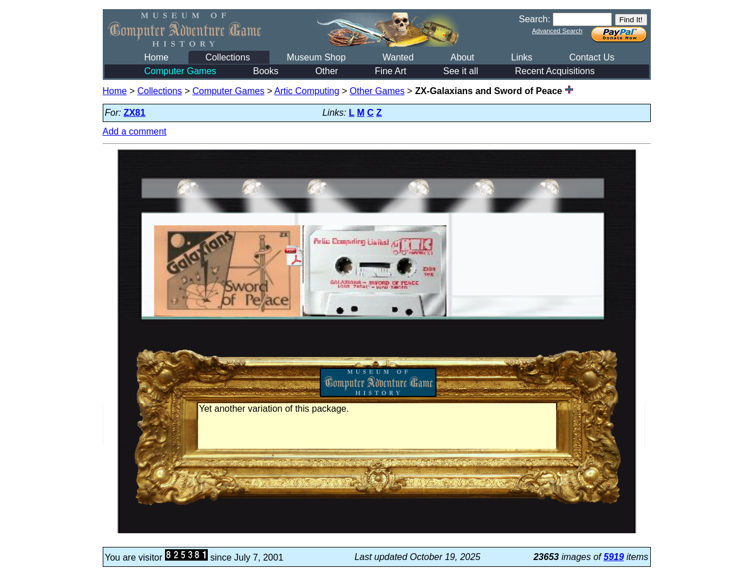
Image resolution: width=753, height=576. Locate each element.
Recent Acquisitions (555, 71)
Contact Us (591, 57)
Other (326, 71)
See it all (460, 71)
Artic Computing (307, 91)
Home (156, 57)
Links (521, 57)
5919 (613, 557)
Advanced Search (557, 30)
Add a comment (135, 131)
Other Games (377, 91)
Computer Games (180, 71)
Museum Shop (316, 57)
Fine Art (390, 71)
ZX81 (134, 112)
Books (265, 71)
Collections (228, 57)
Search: (534, 19)
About (462, 57)
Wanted (398, 57)
